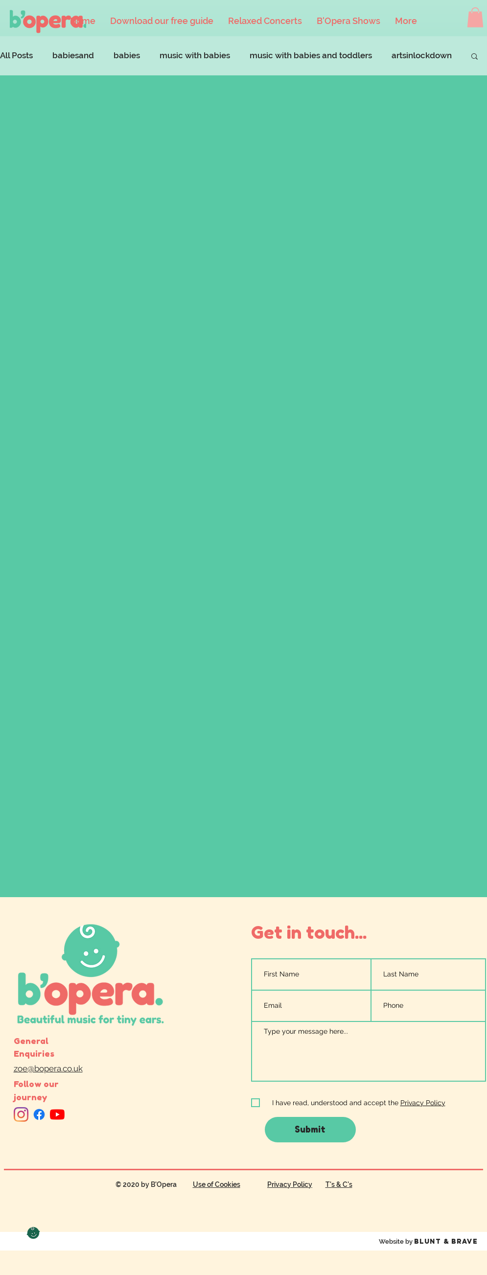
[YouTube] (57, 1114)
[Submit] (310, 1129)
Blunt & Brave (445, 1241)
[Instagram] (21, 1114)
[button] (475, 17)
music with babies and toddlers (311, 55)
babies (127, 55)
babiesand (73, 55)
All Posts (16, 55)
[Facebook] (39, 1114)
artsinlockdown (422, 55)
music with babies (195, 55)
